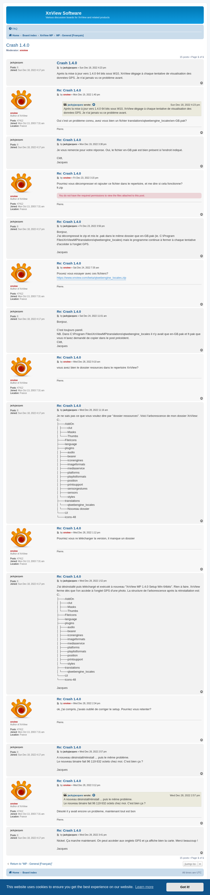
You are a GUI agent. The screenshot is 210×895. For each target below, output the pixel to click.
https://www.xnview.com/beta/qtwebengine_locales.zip (91, 277)
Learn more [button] (144, 887)
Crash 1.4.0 (17, 45)
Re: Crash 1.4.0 (69, 90)
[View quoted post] (94, 105)
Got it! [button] (185, 887)
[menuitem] (12, 28)
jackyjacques (75, 104)
